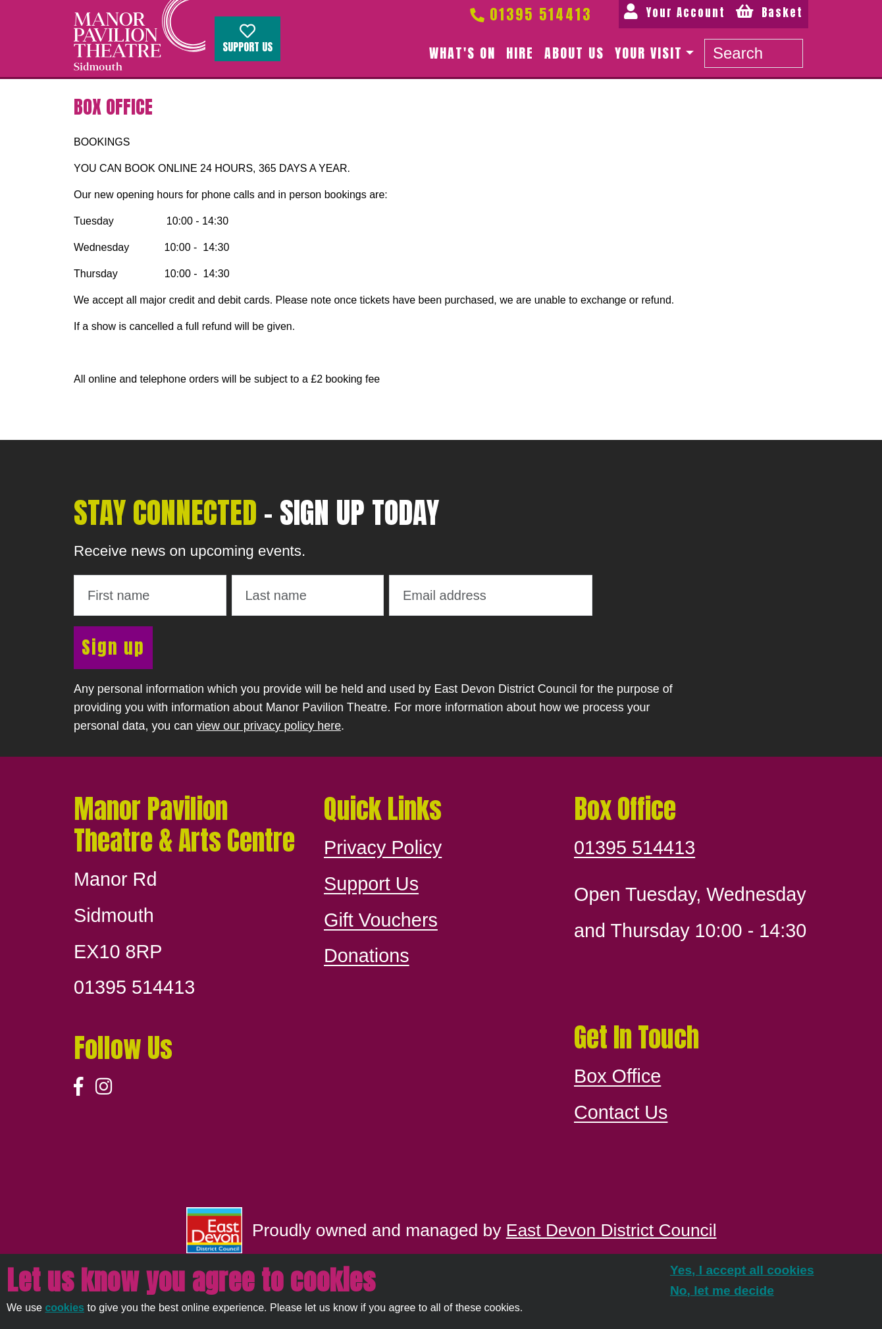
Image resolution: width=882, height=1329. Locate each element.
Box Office (617, 1076)
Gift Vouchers (381, 920)
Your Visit (649, 53)
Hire (520, 53)
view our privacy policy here (268, 725)
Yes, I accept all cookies (742, 1270)
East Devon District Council (611, 1230)
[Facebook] (79, 1087)
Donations (366, 955)
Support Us (247, 39)
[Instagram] (103, 1087)
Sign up (113, 647)
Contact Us (620, 1112)
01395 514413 (530, 14)
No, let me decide (722, 1290)
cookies (64, 1307)
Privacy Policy (383, 847)
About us (574, 53)
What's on (462, 53)
